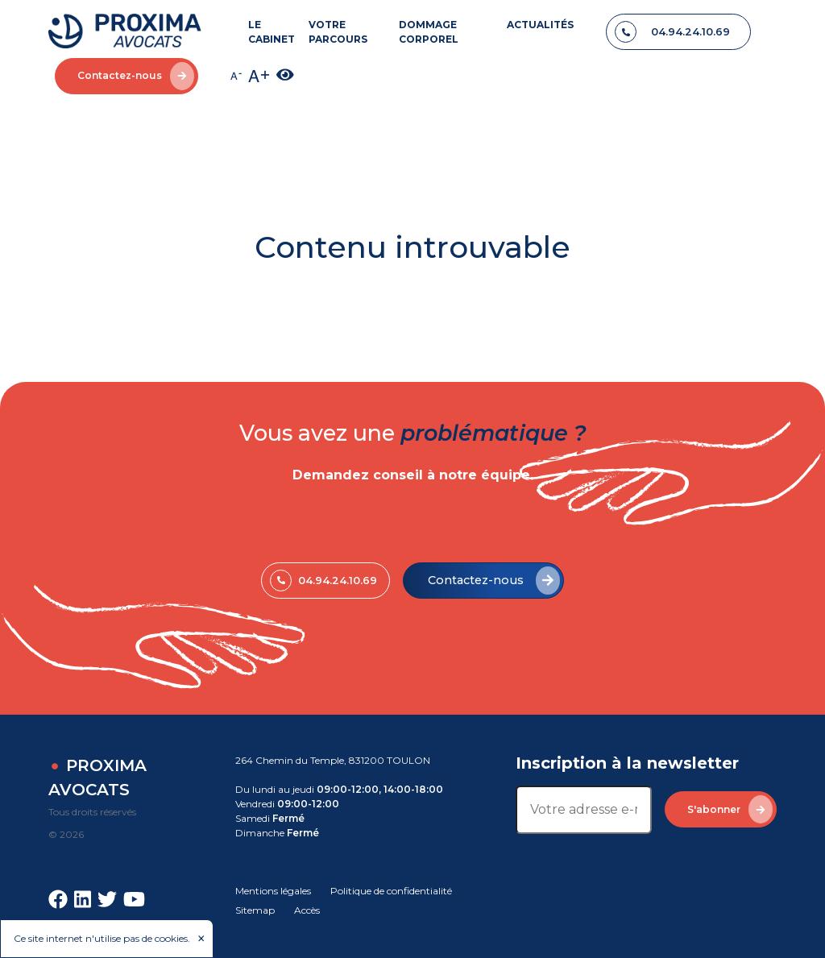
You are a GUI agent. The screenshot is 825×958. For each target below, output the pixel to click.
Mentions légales (273, 891)
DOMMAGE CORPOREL (428, 32)
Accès (307, 910)
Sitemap (255, 910)
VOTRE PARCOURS (338, 32)
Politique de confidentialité (391, 891)
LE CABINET (271, 32)
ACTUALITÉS (540, 25)
